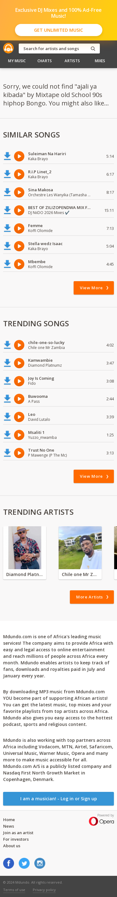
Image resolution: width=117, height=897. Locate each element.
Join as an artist (18, 832)
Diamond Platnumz (24, 574)
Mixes (100, 60)
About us (11, 845)
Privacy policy (44, 889)
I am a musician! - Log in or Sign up (58, 799)
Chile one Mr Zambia (80, 574)
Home (9, 819)
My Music (17, 60)
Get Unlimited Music (58, 30)
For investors (16, 839)
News (8, 826)
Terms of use (14, 889)
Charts (44, 60)
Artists (72, 60)
